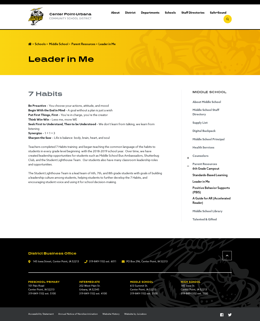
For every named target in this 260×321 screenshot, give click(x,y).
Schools (162, 17)
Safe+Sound (210, 17)
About (107, 17)
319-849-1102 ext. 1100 (194, 293)
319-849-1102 (97, 261)
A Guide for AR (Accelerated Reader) (211, 200)
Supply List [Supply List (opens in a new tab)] (200, 123)
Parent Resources (83, 44)
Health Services (203, 147)
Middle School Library (207, 211)
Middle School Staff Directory (206, 112)
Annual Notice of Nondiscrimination (78, 314)
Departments (142, 17)
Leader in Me (107, 44)
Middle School (58, 44)
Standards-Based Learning (210, 175)
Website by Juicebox (135, 314)
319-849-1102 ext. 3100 (144, 293)
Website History (111, 314)
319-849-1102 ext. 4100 (93, 293)
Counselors (200, 156)
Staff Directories (184, 17)
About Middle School (207, 102)
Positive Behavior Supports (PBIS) (211, 190)
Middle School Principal (209, 139)
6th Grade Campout (206, 168)
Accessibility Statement (41, 314)
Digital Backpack (204, 131)
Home (30, 44)
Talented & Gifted (205, 219)
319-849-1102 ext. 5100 (42, 293)
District (122, 17)
